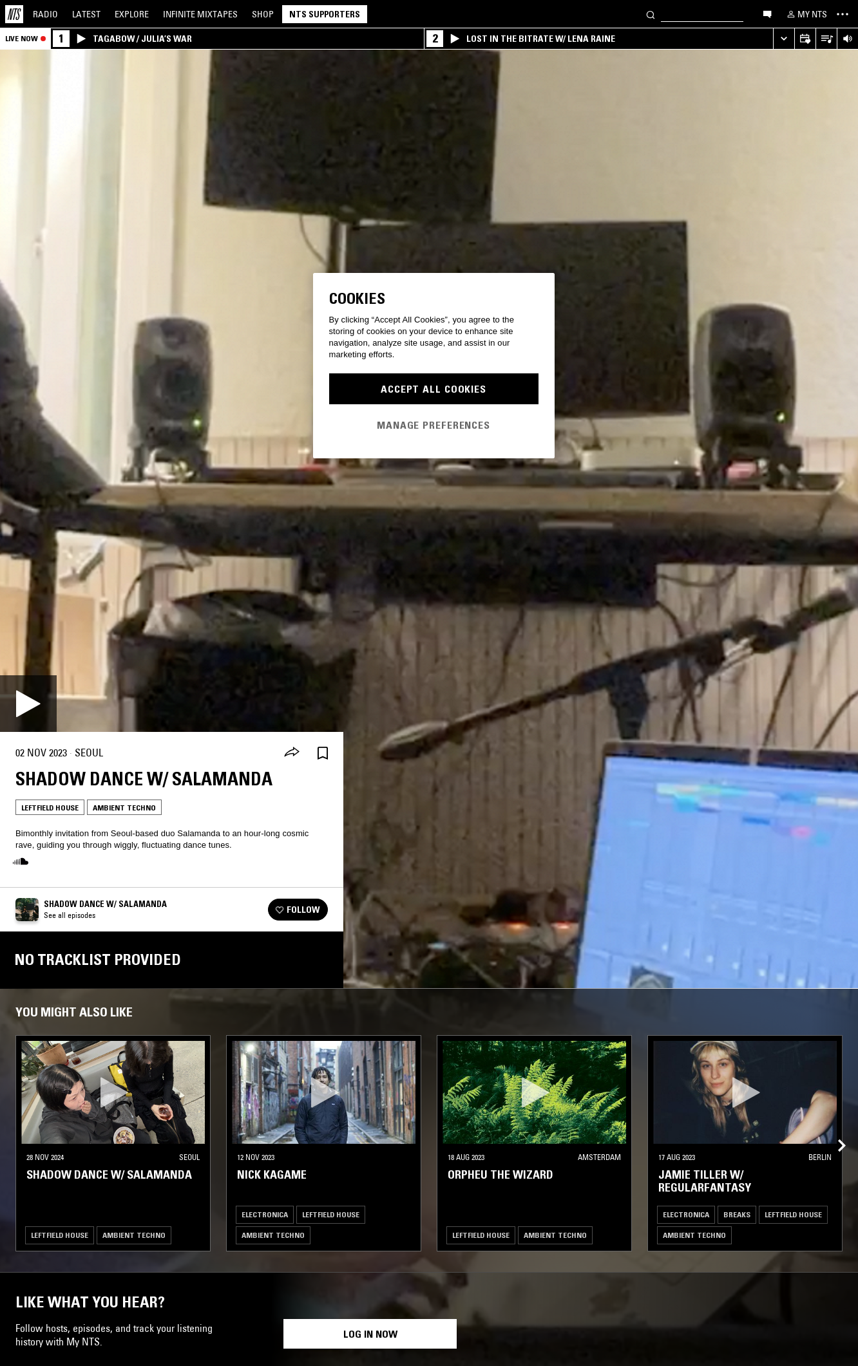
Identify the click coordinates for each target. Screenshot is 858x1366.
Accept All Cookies (433, 388)
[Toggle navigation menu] (842, 14)
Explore (132, 14)
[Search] (650, 14)
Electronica (265, 1214)
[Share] (291, 753)
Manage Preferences (433, 424)
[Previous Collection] (833, 1130)
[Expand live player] (783, 39)
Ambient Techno (124, 807)
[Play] (28, 703)
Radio (45, 14)
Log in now (370, 1333)
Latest (86, 14)
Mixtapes (200, 14)
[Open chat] (767, 13)
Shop (263, 14)
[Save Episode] (322, 753)
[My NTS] (806, 14)
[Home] (14, 14)
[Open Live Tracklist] (826, 39)
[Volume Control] (847, 39)
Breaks (736, 1214)
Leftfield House (50, 807)
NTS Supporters (324, 14)
